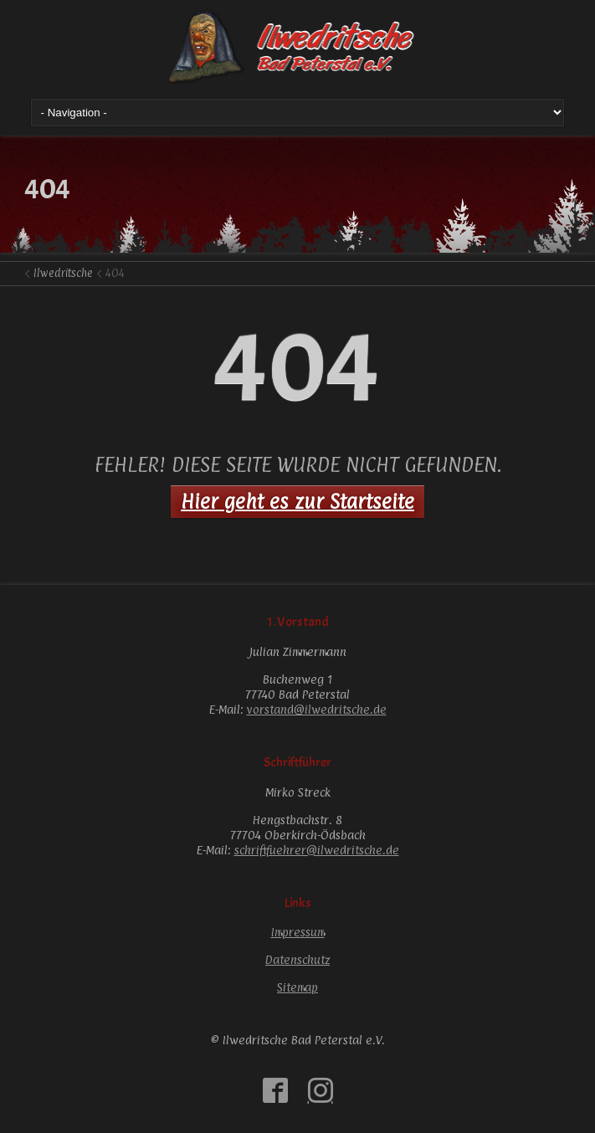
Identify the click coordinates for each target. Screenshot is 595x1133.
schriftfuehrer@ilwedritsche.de (316, 850)
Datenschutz (297, 959)
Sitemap (297, 987)
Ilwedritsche (63, 272)
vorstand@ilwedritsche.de (317, 709)
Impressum (298, 932)
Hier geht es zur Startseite (297, 501)
